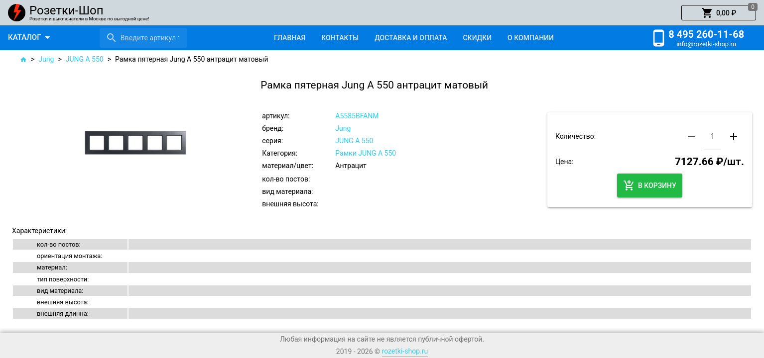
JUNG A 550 (85, 59)
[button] (718, 13)
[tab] (289, 37)
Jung (46, 59)
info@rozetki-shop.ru (706, 44)
